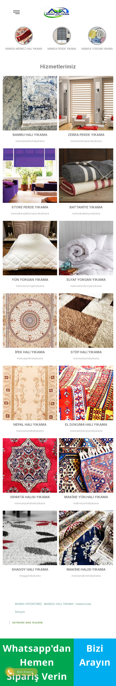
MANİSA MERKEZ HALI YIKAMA (23, 38)
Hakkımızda (83, 604)
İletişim (20, 612)
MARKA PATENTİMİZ (28, 604)
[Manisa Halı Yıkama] (56, 12)
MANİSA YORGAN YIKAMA (97, 38)
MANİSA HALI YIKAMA (59, 604)
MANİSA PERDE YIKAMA (62, 38)
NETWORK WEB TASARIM (27, 622)
